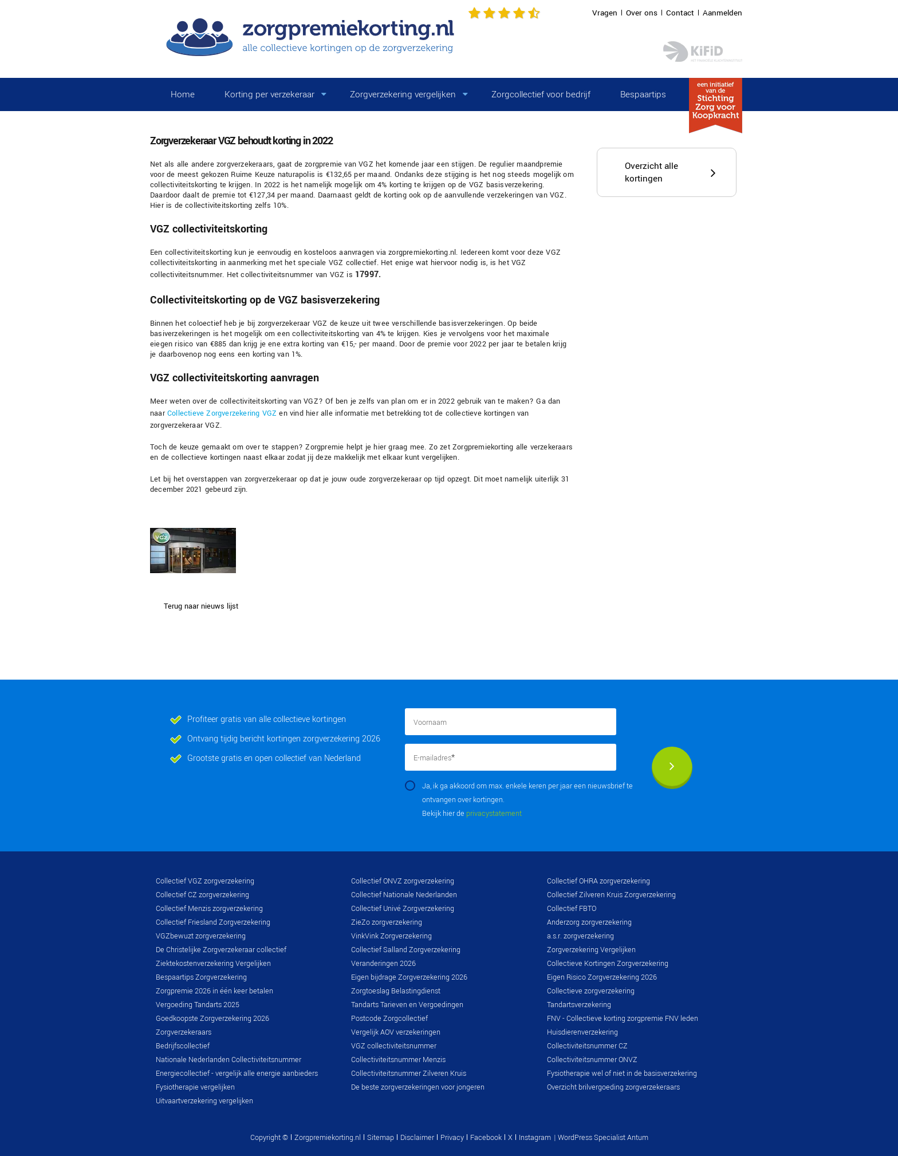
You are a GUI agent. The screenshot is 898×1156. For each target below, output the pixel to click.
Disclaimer (417, 1138)
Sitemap (380, 1138)
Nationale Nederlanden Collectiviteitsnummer (228, 1060)
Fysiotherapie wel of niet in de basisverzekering (622, 1073)
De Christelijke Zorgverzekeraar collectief (221, 950)
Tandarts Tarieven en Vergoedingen (407, 1005)
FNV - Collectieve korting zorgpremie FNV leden (622, 1018)
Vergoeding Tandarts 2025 (197, 1005)
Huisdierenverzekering (582, 1032)
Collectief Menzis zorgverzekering (209, 909)
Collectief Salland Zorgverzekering (405, 950)
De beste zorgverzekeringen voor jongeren (418, 1087)
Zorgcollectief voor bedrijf (540, 94)
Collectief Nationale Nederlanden (404, 895)
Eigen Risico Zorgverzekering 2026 (602, 977)
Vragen (604, 12)
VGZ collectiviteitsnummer (393, 1046)
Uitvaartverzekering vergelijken (204, 1101)
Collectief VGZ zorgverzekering (205, 881)
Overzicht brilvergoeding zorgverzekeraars (613, 1087)
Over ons (641, 12)
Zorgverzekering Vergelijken (591, 950)
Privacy (452, 1138)
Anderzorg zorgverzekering (589, 922)
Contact (680, 12)
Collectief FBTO (571, 909)
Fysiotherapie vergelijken (195, 1087)
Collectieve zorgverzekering (591, 991)
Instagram (535, 1138)
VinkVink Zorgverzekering (391, 936)
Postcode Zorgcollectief (389, 1018)
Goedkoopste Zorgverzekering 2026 (212, 1018)
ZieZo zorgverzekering (386, 922)
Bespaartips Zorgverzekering (201, 977)
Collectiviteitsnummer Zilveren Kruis (408, 1073)
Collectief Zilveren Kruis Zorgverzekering (611, 895)
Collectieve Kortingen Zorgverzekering (607, 963)
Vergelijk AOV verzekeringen (395, 1032)
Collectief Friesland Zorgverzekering (213, 922)
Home (183, 94)
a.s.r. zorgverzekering (580, 936)
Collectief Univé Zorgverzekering (402, 909)
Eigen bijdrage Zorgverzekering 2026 (409, 977)
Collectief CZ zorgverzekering (202, 895)
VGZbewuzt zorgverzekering (201, 936)
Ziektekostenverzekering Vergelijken (213, 963)
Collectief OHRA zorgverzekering (598, 881)
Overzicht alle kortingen (651, 172)
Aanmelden (722, 12)
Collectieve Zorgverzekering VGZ (222, 413)
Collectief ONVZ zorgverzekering (402, 881)
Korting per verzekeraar (269, 94)
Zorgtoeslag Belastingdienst (395, 991)
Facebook (486, 1138)
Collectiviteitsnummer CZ (587, 1046)
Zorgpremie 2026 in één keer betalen (214, 991)
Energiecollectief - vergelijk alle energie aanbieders (237, 1073)
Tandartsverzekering (579, 1005)
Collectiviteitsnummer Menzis (398, 1060)
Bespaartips (643, 94)
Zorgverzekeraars (183, 1032)
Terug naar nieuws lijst (201, 606)
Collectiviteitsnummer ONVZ (592, 1060)
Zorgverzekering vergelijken (403, 94)
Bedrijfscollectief (183, 1046)
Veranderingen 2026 (383, 963)
